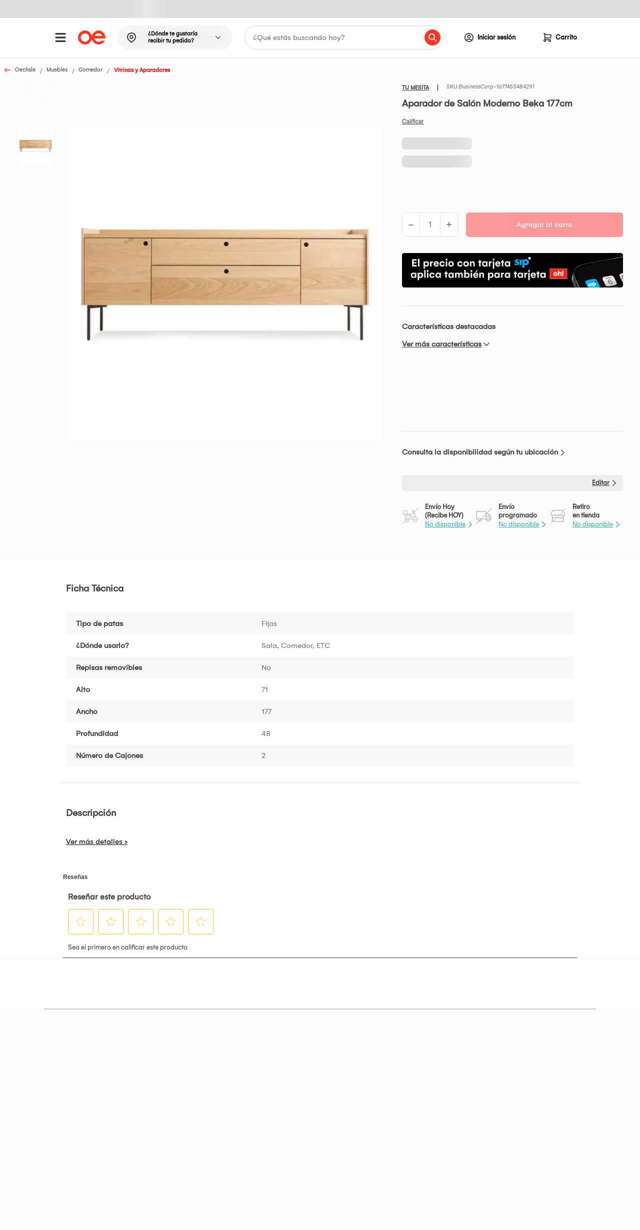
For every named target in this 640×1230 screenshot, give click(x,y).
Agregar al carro (544, 224)
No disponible (445, 524)
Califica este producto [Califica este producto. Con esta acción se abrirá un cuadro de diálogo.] (413, 122)
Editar (601, 482)
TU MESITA (415, 87)
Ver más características (442, 344)
